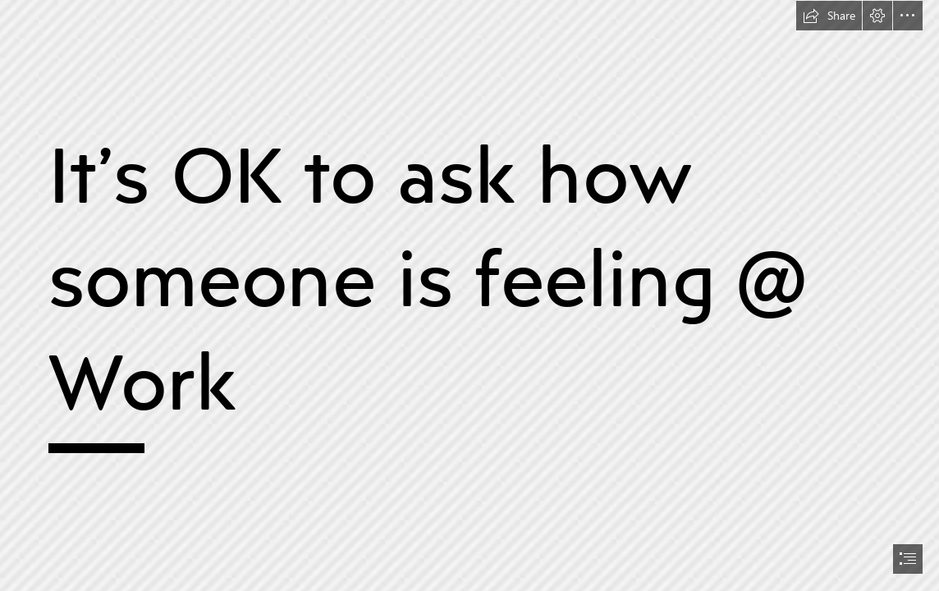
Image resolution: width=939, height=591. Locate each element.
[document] (469, 295)
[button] (829, 15)
